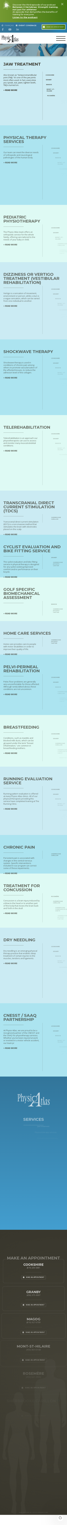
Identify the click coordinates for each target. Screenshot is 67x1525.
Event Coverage (26, 25)
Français (8, 25)
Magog (54, 84)
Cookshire (52, 75)
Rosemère (59, 96)
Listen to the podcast (25, 17)
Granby (52, 80)
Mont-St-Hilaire (57, 90)
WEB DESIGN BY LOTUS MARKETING (33, 1512)
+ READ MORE (10, 92)
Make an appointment (53, 27)
